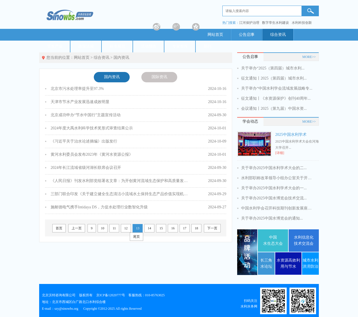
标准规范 (117, 46)
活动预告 (149, 46)
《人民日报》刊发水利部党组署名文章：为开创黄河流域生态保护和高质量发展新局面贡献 (120, 181)
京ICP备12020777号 (110, 295)
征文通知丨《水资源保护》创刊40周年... (276, 98)
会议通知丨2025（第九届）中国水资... (274, 108)
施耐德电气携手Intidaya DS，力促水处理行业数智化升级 (99, 207)
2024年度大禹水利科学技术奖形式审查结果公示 (92, 128)
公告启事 (247, 34)
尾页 (136, 237)
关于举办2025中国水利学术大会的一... (274, 188)
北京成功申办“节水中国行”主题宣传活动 (86, 115)
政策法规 (86, 46)
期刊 (207, 46)
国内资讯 (121, 57)
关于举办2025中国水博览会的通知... (272, 218)
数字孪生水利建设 (275, 23)
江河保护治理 (249, 23)
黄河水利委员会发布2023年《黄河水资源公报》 (92, 154)
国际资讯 (159, 77)
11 (114, 228)
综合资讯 (278, 34)
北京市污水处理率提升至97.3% (77, 89)
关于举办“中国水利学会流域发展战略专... (276, 88)
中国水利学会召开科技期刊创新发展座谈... (277, 208)
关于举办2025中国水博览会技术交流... (274, 198)
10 (102, 228)
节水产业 (55, 46)
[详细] (279, 153)
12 (126, 228)
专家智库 (180, 46)
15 (161, 228)
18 (196, 228)
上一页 (77, 228)
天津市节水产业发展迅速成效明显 (80, 102)
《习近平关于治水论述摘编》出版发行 (84, 141)
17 (184, 228)
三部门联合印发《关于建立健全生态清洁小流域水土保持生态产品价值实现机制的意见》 (120, 194)
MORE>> (309, 57)
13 (137, 228)
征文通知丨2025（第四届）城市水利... (274, 78)
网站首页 (215, 34)
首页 (59, 228)
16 (173, 228)
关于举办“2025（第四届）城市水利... (273, 68)
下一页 (212, 228)
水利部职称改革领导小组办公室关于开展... (277, 178)
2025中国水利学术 (291, 134)
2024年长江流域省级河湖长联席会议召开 (86, 168)
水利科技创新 (302, 23)
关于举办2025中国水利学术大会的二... (274, 168)
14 (149, 228)
